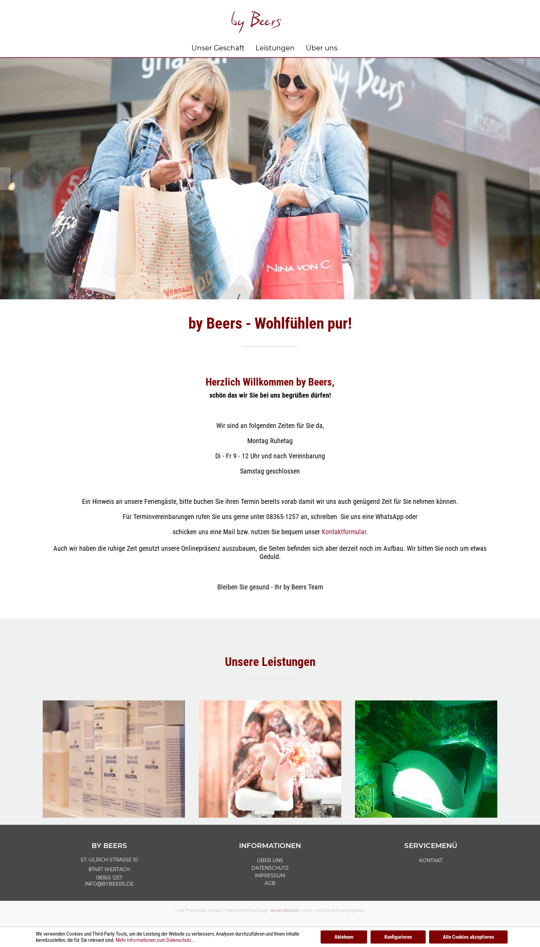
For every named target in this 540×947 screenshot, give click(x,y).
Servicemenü (430, 845)
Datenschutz (270, 868)
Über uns (270, 860)
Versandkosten (284, 910)
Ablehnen (343, 937)
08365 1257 (109, 878)
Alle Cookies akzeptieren (468, 937)
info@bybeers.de (109, 884)
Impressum (270, 876)
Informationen (270, 845)
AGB (270, 883)
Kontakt (431, 860)
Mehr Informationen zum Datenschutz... (156, 940)
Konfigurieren (398, 937)
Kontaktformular (344, 532)
